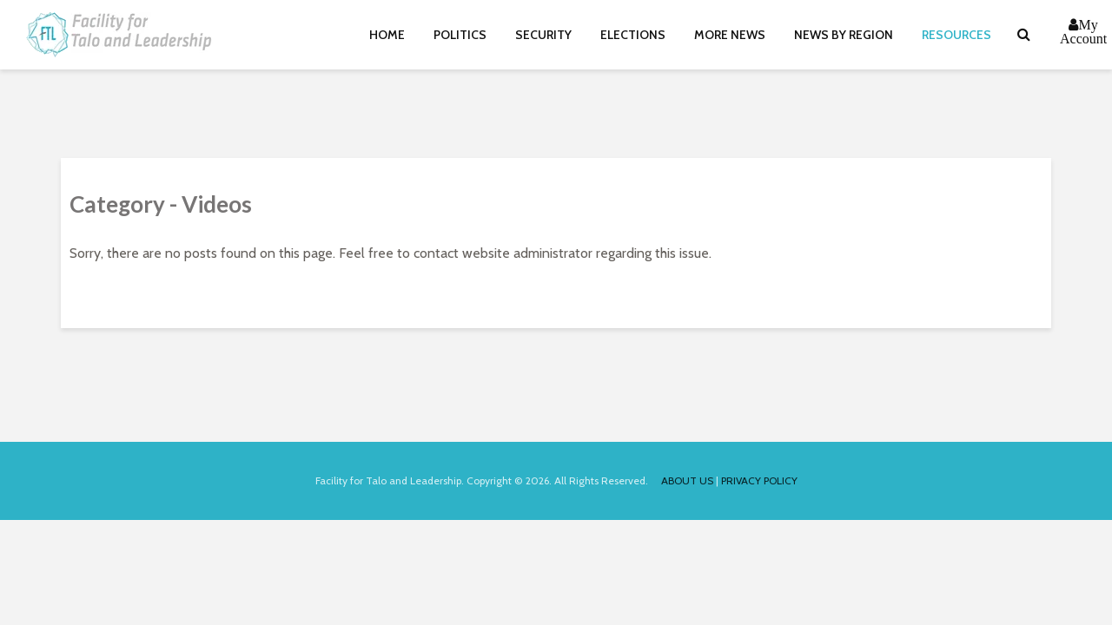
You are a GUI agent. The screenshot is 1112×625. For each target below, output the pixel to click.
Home (387, 35)
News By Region (843, 35)
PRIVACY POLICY (759, 480)
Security (543, 35)
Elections (632, 35)
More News (729, 35)
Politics (460, 35)
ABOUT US (687, 480)
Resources (956, 35)
